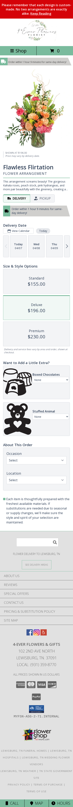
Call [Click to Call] (12, 803)
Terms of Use (36, 791)
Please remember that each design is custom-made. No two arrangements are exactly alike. (36, 9)
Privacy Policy (19, 784)
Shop (18, 50)
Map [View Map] (36, 803)
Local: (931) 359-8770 (36, 664)
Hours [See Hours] (60, 803)
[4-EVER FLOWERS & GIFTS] (36, 40)
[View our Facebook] (29, 634)
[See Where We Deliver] (36, 564)
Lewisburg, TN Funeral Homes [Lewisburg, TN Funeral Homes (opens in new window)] (24, 750)
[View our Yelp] (43, 634)
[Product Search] (37, 542)
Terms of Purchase (48, 784)
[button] (36, 709)
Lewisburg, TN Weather (18, 771)
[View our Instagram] (36, 634)
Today (43, 231)
